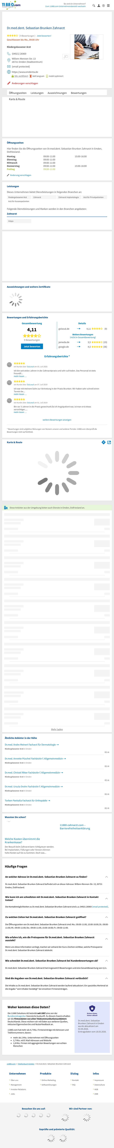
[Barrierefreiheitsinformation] (104, 5)
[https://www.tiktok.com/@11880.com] (26, 1116)
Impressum (99, 1080)
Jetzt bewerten (32, 346)
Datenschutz (100, 1084)
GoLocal (30, 366)
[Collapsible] (106, 876)
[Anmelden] (99, 5)
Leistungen (37, 93)
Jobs (13, 1094)
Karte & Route (17, 99)
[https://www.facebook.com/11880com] (18, 1116)
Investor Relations (18, 1089)
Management (16, 1084)
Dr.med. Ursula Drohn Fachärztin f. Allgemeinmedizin (32, 786)
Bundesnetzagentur (17, 1016)
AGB (96, 1089)
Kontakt (75, 1080)
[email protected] (100, 906)
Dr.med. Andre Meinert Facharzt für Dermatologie (30, 744)
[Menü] (109, 5)
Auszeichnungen (57, 93)
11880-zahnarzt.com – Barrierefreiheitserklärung (75, 826)
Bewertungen (79, 93)
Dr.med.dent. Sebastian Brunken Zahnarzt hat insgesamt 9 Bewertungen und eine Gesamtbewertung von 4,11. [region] (56, 968)
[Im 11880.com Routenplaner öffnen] (104, 441)
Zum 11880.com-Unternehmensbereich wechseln (65, 6)
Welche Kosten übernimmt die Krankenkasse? (22, 840)
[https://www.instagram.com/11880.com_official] (33, 1116)
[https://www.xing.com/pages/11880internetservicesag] (41, 1116)
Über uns (14, 1080)
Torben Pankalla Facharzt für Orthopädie (26, 800)
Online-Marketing (49, 1080)
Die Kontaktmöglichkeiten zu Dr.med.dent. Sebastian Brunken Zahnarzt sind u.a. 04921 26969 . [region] (57, 906)
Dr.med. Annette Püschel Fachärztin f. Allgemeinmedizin (34, 758)
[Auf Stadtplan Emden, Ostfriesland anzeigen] (109, 442)
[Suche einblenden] (95, 5)
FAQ (73, 1084)
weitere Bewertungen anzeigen (57, 419)
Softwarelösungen (49, 1084)
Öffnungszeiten (18, 93)
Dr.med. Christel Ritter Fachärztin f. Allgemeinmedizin (32, 772)
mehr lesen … (20, 376)
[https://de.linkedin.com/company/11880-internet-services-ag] (48, 1116)
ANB (96, 1094)
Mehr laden (57, 729)
